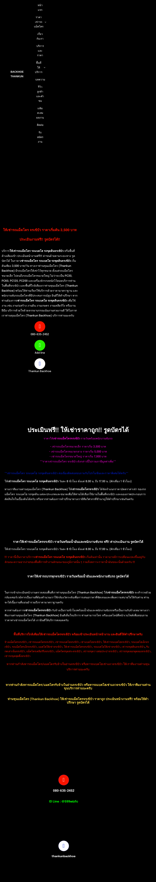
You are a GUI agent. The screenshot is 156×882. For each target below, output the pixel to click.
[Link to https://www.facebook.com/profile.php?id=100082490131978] (39, 363)
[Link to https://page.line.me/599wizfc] (39, 345)
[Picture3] (114, 863)
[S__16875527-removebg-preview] (42, 863)
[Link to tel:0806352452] (39, 326)
